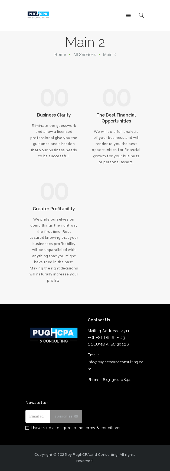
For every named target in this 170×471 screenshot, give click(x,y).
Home (60, 54)
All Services (84, 54)
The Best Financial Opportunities (116, 118)
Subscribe (64, 416)
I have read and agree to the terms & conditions (75, 428)
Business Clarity (54, 115)
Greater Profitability (54, 208)
